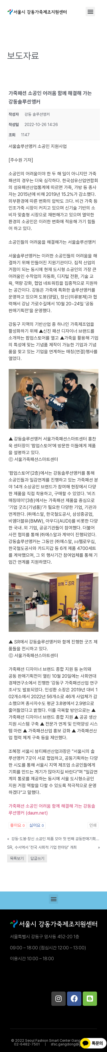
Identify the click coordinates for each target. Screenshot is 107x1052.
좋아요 (17, 825)
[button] (90, 11)
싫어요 (36, 825)
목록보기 (17, 858)
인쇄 (93, 825)
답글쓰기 (37, 858)
